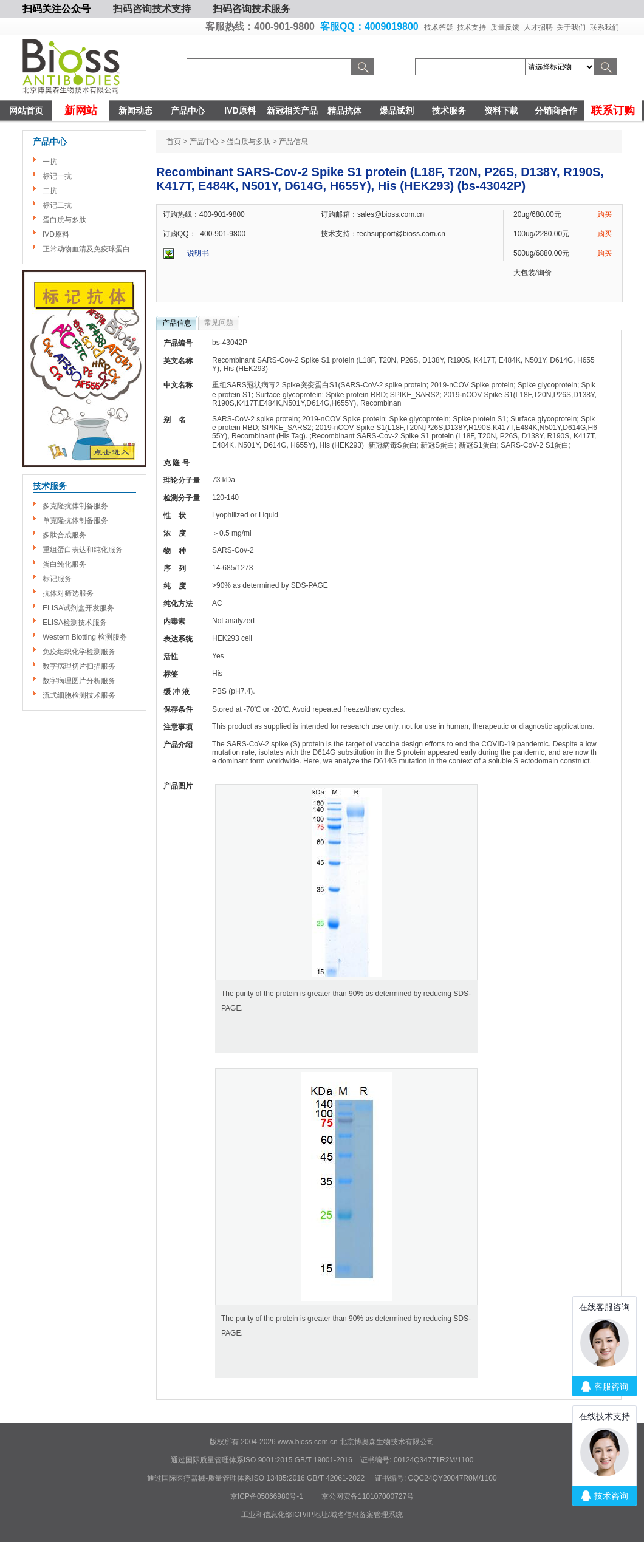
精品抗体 (344, 110)
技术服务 (449, 110)
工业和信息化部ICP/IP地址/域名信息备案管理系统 (322, 1514)
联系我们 (604, 27)
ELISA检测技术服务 (75, 622)
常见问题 (218, 322)
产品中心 (188, 110)
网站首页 (26, 110)
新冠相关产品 (292, 110)
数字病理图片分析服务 (79, 681)
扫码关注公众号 (56, 9)
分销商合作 (556, 110)
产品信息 (176, 323)
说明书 (198, 253)
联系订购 (613, 110)
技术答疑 (438, 27)
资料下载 (501, 110)
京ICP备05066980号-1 (266, 1496)
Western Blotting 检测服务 (85, 637)
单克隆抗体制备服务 (75, 520)
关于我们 (571, 27)
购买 (604, 214)
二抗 (50, 190)
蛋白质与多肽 (64, 220)
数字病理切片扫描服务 (79, 666)
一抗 (50, 161)
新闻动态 (135, 110)
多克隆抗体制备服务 (75, 506)
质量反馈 (504, 27)
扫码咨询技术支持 (152, 9)
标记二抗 (57, 205)
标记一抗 (57, 176)
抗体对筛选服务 (68, 593)
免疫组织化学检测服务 (79, 651)
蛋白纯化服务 (64, 564)
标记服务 (57, 579)
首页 (173, 141)
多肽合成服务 (64, 535)
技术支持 (471, 27)
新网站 (80, 110)
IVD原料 (239, 110)
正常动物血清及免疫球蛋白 (86, 249)
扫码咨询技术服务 (251, 9)
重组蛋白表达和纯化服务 (83, 549)
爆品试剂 (397, 110)
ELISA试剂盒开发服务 (78, 608)
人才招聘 (538, 27)
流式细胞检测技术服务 (79, 695)
